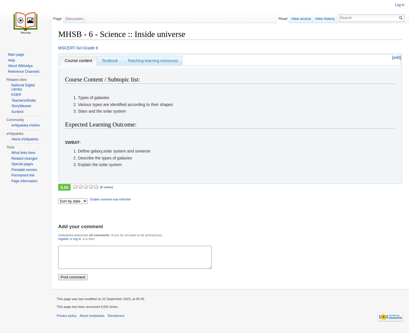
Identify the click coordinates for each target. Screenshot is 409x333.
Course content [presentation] (78, 60)
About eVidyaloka (24, 139)
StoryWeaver (21, 106)
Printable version (24, 170)
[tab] (78, 61)
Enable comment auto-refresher (110, 199)
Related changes (24, 159)
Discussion (74, 18)
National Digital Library (23, 87)
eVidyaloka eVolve (25, 125)
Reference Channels (23, 72)
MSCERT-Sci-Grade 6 (78, 48)
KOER (16, 95)
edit (396, 57)
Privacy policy (66, 320)
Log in (399, 5)
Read (282, 18)
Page (57, 18)
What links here (23, 153)
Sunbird (17, 112)
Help (11, 60)
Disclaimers (116, 320)
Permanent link (22, 175)
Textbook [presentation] (110, 60)
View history (325, 18)
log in (77, 239)
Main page (16, 55)
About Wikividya (20, 66)
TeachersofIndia (23, 100)
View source (301, 18)
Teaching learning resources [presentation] (152, 60)
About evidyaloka (92, 320)
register (63, 239)
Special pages (22, 164)
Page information (24, 181)
